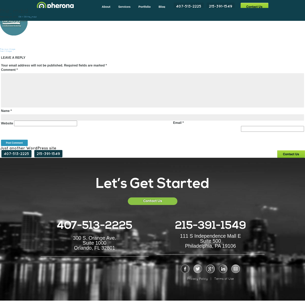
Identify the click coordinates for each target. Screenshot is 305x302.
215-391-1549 (220, 6)
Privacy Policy (197, 278)
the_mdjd (32, 17)
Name (6, 111)
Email (178, 122)
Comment (9, 69)
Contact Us (254, 6)
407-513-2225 (188, 6)
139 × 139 (22, 17)
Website (7, 123)
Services (124, 6)
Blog (162, 6)
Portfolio (145, 6)
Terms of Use (224, 278)
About (106, 6)
